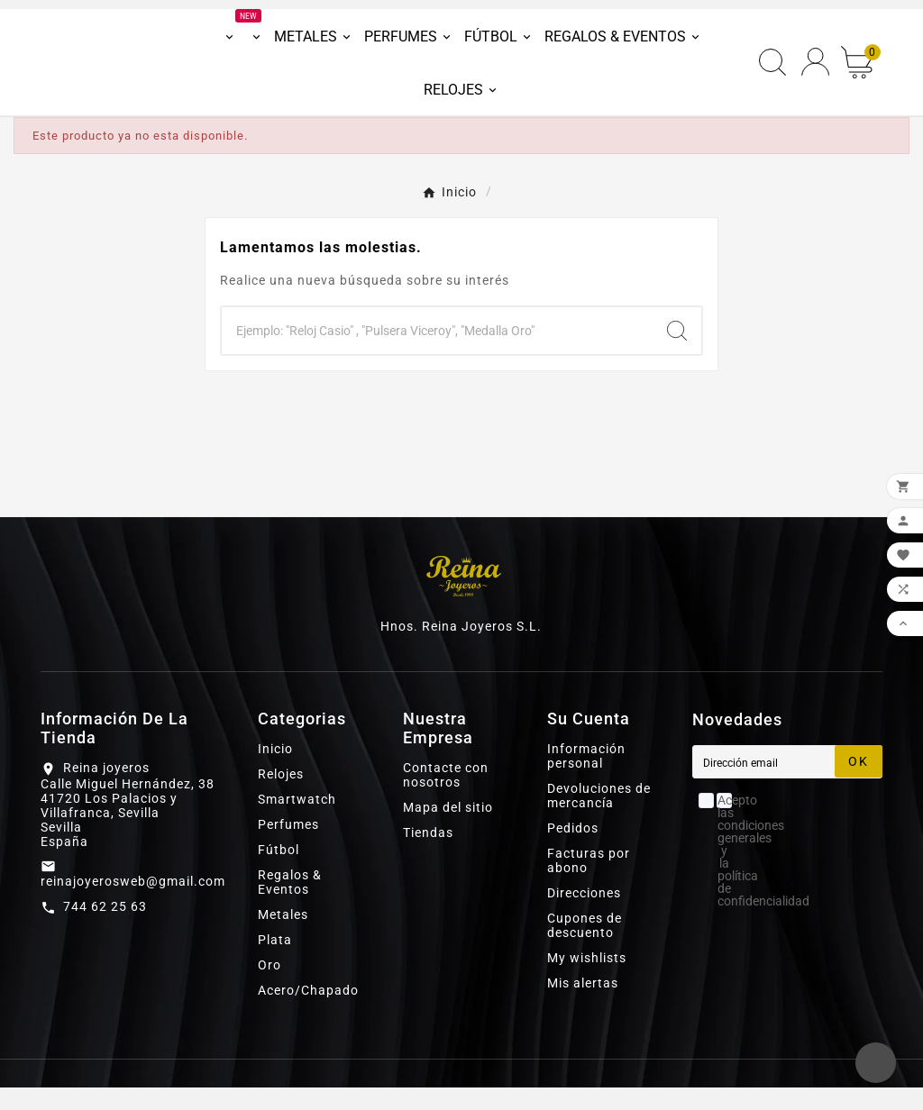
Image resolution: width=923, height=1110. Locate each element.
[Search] (677, 353)
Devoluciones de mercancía (599, 818)
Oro (269, 987)
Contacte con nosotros (446, 797)
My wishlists (586, 980)
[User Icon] (815, 73)
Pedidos (573, 850)
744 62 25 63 (105, 928)
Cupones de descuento (584, 947)
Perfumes (288, 847)
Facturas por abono (588, 883)
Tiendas (428, 855)
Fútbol (278, 872)
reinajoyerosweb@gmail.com (133, 903)
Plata (275, 962)
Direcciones (584, 915)
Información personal (586, 778)
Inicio (275, 771)
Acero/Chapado (308, 1012)
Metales (283, 937)
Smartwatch (297, 821)
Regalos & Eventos (290, 904)
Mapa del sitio (448, 830)
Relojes (281, 796)
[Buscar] (437, 353)
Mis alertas (582, 1005)
